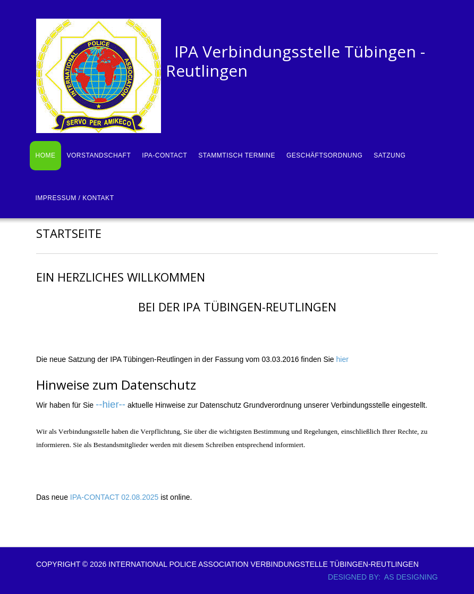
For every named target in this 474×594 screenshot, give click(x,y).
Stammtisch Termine (236, 155)
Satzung (389, 155)
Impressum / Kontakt (75, 198)
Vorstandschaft (99, 155)
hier (342, 359)
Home (46, 155)
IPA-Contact (164, 155)
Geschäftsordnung (324, 155)
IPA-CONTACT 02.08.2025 (113, 497)
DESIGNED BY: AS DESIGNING (378, 577)
